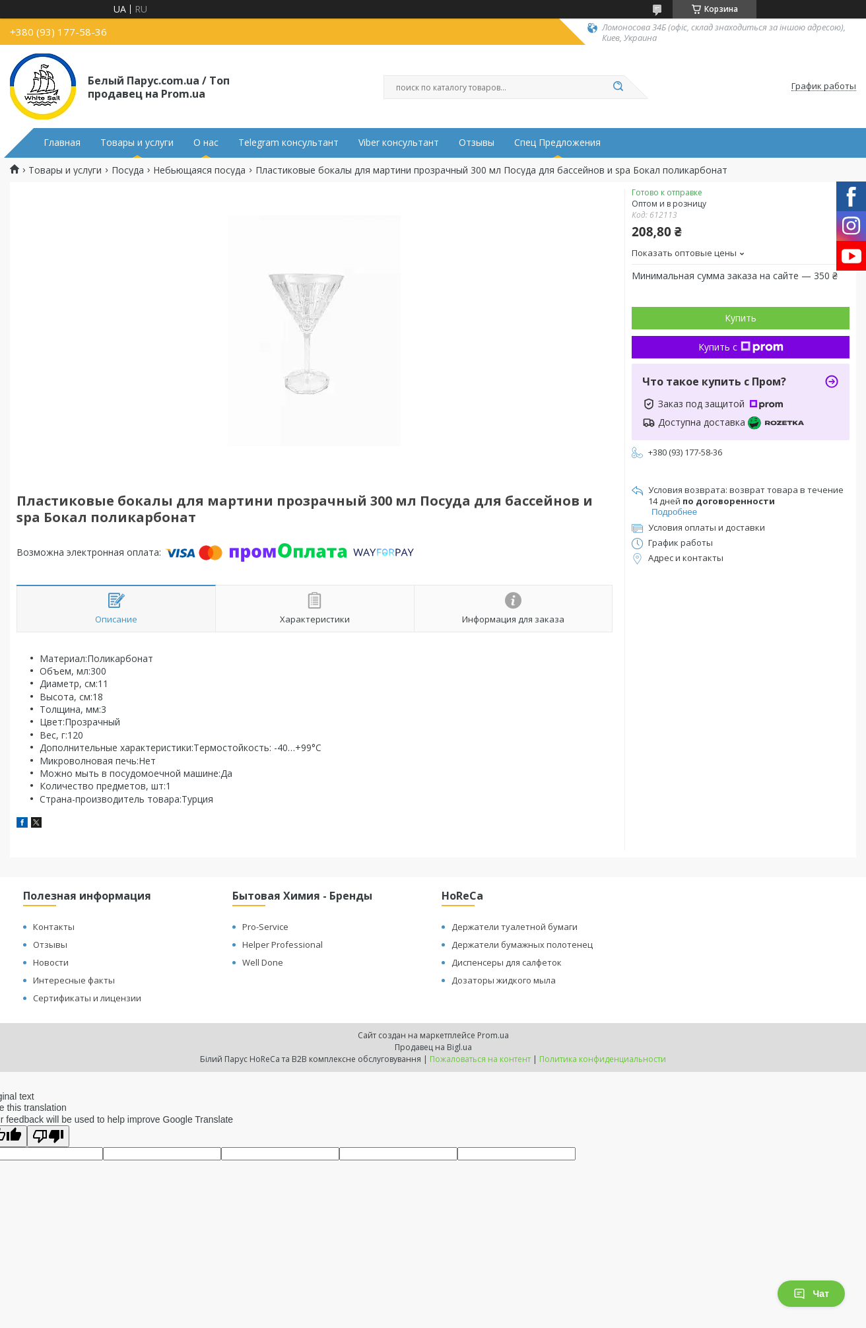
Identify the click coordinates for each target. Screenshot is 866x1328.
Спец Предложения (557, 142)
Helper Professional (282, 944)
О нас (205, 142)
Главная (62, 142)
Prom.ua (493, 1035)
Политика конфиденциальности (602, 1059)
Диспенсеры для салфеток (506, 962)
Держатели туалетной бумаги (514, 927)
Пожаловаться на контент (480, 1059)
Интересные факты (74, 980)
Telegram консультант (288, 142)
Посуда (128, 170)
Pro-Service (265, 927)
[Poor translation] (48, 1136)
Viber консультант (398, 142)
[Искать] (618, 87)
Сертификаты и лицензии (87, 998)
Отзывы (476, 142)
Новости (51, 962)
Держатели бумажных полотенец (522, 944)
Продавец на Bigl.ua (433, 1047)
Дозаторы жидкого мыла (503, 980)
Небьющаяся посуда (199, 170)
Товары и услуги (137, 142)
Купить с (740, 347)
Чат (811, 1294)
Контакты (54, 927)
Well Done (262, 962)
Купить (740, 318)
